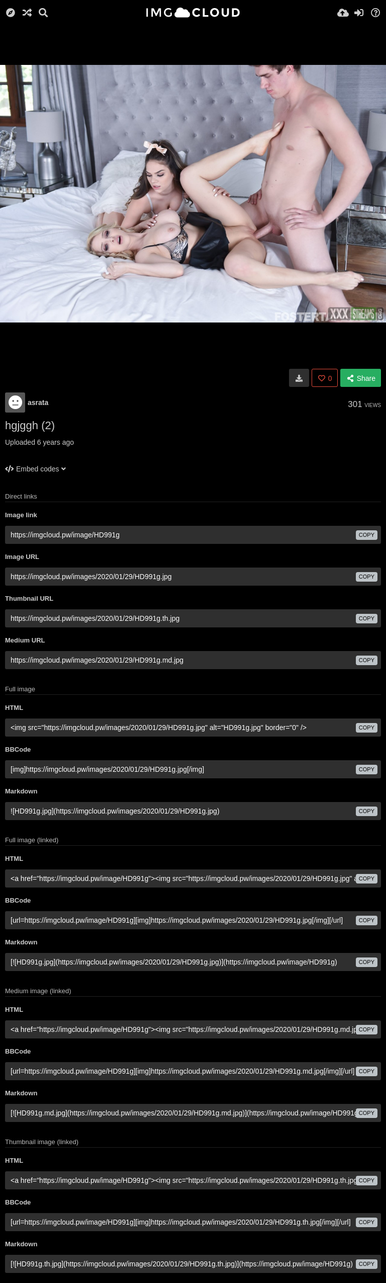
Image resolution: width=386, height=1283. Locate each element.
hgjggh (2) (30, 425)
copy (366, 535)
